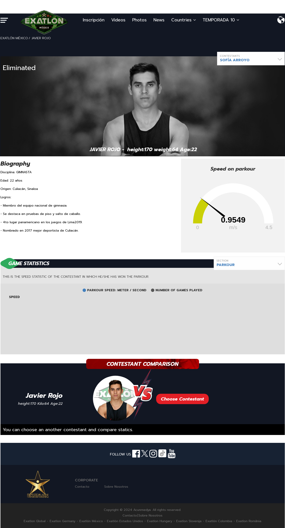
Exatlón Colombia (219, 521)
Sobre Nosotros (116, 486)
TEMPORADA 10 (221, 20)
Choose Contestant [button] (182, 399)
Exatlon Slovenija (189, 521)
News (159, 20)
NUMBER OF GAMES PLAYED (178, 290)
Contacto (82, 486)
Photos (139, 20)
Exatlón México (91, 521)
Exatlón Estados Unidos (125, 521)
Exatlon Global (35, 521)
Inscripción (93, 20)
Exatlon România (248, 521)
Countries (183, 20)
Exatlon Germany (62, 521)
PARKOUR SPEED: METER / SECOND (116, 290)
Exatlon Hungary (159, 521)
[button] (251, 58)
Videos (118, 20)
